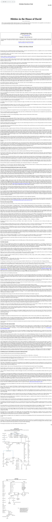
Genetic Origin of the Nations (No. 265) (35, 381)
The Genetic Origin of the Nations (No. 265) (8, 57)
